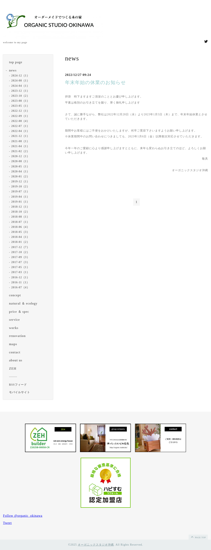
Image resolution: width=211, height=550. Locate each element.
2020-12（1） (20, 156)
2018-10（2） (20, 211)
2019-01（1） (20, 201)
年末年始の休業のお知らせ (95, 82)
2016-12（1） (20, 277)
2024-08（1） (20, 80)
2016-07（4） (20, 287)
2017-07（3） (20, 262)
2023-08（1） (20, 100)
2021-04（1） (20, 146)
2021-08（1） (20, 141)
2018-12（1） (20, 206)
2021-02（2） (20, 151)
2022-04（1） (20, 131)
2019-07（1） (20, 191)
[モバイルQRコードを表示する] (29, 392)
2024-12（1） (20, 75)
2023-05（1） (20, 105)
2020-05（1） (20, 166)
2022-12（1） (20, 110)
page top (198, 537)
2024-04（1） (20, 85)
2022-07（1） (20, 126)
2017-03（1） (20, 272)
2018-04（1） (20, 236)
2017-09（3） (20, 257)
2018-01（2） (20, 241)
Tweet (7, 523)
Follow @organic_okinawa (22, 515)
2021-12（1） (20, 136)
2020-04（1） (20, 171)
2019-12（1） (20, 181)
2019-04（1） (20, 196)
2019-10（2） (20, 186)
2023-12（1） (20, 90)
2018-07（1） (20, 221)
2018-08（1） (20, 216)
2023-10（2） (20, 95)
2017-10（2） (20, 252)
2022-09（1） (20, 116)
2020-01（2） (20, 176)
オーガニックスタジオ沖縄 (96, 544)
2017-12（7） (20, 247)
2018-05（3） (20, 231)
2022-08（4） (20, 121)
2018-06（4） (20, 226)
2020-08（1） (20, 161)
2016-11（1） (20, 282)
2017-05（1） (20, 267)
